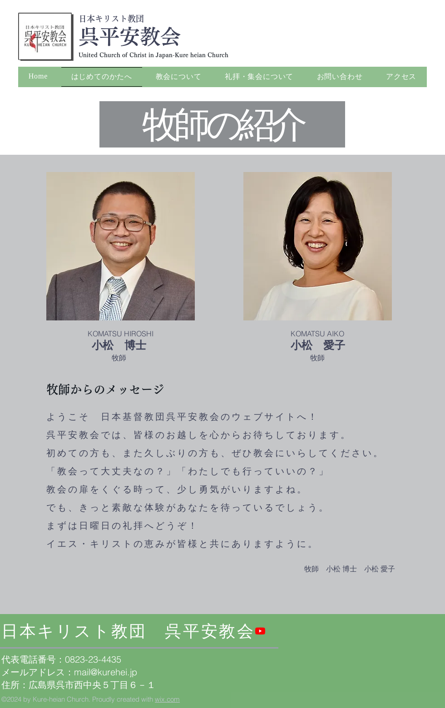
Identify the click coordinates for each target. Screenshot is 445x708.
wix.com (167, 699)
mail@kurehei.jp (105, 672)
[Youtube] (260, 631)
